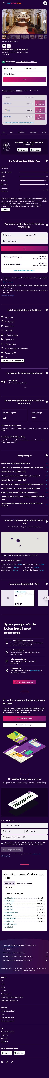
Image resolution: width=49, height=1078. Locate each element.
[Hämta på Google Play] (22, 150)
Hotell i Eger (8, 915)
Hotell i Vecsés (9, 921)
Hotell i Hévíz (8, 909)
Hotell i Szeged (9, 901)
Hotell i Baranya (41, 968)
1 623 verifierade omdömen (26, 62)
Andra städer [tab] (9, 883)
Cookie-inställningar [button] (7, 295)
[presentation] (35, 149)
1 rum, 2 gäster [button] (9, 74)
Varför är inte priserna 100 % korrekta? (25, 960)
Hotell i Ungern (29, 968)
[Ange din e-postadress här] (26, 837)
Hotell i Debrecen (10, 918)
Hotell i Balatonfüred (11, 912)
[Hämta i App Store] (35, 150)
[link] (24, 682)
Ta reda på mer (8, 282)
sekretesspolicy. (5, 856)
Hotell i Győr (8, 904)
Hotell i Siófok (8, 907)
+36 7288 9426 (7, 59)
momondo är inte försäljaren (25, 953)
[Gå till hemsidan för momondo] (14, 3)
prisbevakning (35, 670)
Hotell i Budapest (9, 898)
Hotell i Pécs (16, 970)
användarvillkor (36, 854)
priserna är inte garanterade (11, 946)
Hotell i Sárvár (8, 927)
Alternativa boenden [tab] (24, 883)
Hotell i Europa (18, 968)
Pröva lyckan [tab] (9, 888)
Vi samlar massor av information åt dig (25, 956)
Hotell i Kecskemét (10, 924)
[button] (3, 3)
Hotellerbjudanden (6, 968)
